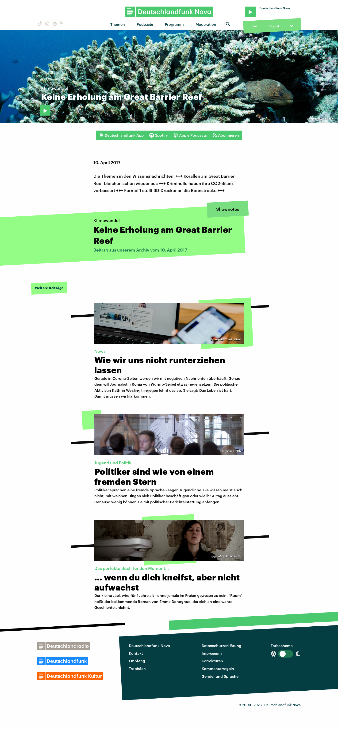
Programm (174, 24)
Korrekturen (212, 661)
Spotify (158, 135)
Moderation (206, 24)
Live (253, 26)
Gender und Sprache (220, 676)
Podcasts (145, 24)
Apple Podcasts (190, 135)
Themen (117, 24)
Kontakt (136, 653)
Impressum (212, 653)
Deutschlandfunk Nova (149, 645)
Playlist (273, 26)
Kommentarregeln (218, 668)
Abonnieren (225, 135)
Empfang (137, 661)
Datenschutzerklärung (221, 645)
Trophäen (137, 668)
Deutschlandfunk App (121, 135)
